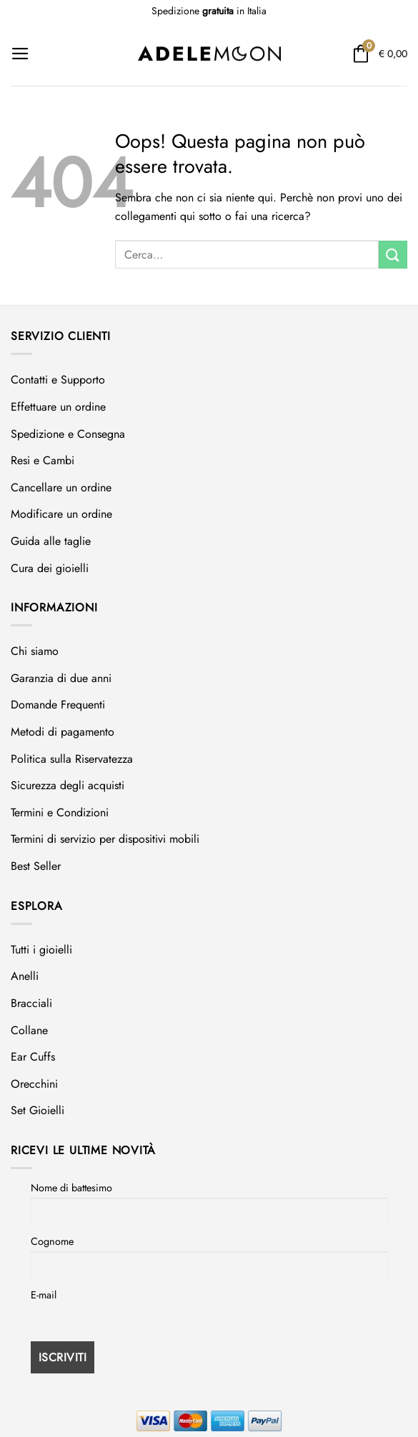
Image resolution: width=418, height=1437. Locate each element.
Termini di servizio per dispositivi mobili (105, 839)
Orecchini (34, 1084)
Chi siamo (35, 651)
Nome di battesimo (71, 1188)
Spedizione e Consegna (68, 434)
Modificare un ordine (61, 514)
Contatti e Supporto (58, 379)
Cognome (52, 1241)
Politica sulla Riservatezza (72, 759)
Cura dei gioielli (50, 568)
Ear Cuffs (33, 1056)
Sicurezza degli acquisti (67, 785)
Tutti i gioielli (41, 949)
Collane (29, 1030)
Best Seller (36, 866)
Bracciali (31, 1003)
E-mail (43, 1295)
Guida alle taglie (51, 541)
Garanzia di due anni (61, 678)
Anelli (25, 976)
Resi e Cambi (42, 460)
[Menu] (20, 53)
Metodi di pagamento (62, 731)
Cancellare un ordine (61, 487)
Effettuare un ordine (58, 407)
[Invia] (393, 255)
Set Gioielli (37, 1110)
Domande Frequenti (58, 704)
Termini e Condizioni (60, 812)
